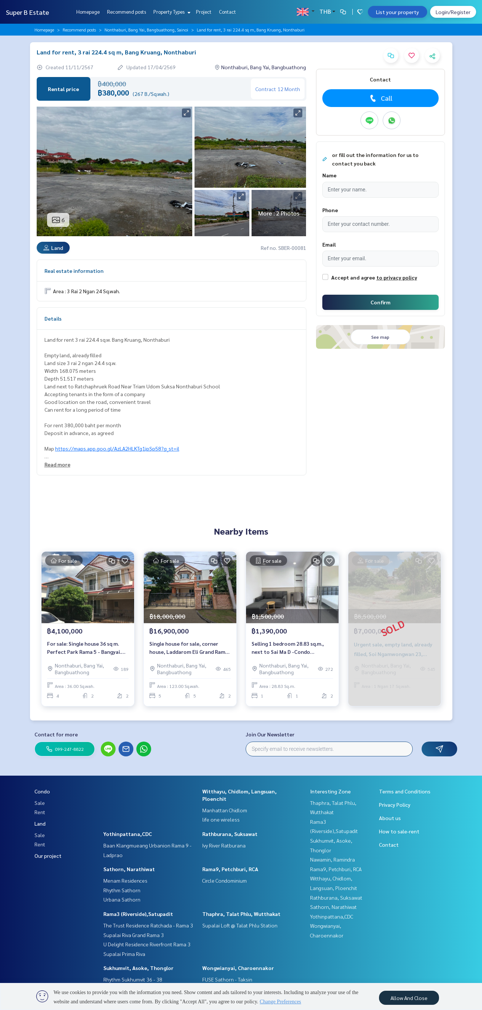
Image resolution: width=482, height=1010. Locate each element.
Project (204, 12)
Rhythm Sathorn (121, 890)
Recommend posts (126, 12)
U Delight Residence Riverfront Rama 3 (146, 944)
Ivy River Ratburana (224, 845)
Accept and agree (353, 277)
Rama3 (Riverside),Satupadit (138, 913)
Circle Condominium (224, 880)
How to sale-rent (399, 831)
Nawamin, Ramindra (332, 859)
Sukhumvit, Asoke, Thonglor (138, 967)
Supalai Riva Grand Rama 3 (133, 935)
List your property (397, 12)
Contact (227, 12)
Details (53, 318)
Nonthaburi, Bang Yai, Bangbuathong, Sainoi (146, 30)
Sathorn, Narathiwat (129, 869)
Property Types (171, 12)
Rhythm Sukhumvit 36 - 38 (132, 979)
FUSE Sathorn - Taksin (227, 979)
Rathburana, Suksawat (229, 833)
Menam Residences (125, 880)
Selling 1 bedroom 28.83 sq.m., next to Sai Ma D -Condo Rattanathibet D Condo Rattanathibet (288, 648)
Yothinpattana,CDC (127, 833)
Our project (48, 855)
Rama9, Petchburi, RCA (230, 869)
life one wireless (221, 819)
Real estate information (73, 270)
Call (380, 98)
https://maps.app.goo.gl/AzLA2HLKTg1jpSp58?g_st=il (117, 448)
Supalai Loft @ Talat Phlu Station (239, 925)
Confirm (380, 302)
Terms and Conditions (405, 791)
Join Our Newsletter (270, 734)
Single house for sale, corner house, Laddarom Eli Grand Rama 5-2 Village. (188, 648)
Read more (57, 464)
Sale (39, 802)
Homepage (88, 12)
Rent (39, 812)
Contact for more (56, 734)
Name (329, 175)
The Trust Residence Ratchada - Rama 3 (148, 925)
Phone (330, 210)
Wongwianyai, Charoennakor (238, 967)
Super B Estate (27, 12)
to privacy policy (396, 277)
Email (329, 244)
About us (390, 818)
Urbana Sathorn (121, 899)
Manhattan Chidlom (224, 810)
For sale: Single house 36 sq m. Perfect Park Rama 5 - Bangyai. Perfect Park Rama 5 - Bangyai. (84, 648)
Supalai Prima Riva (124, 953)
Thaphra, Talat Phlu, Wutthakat (241, 913)
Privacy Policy (394, 804)
